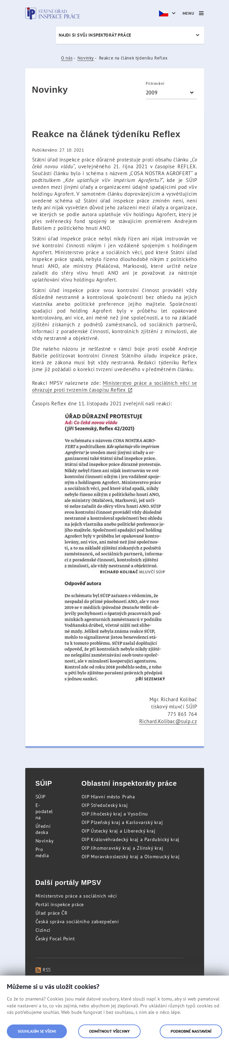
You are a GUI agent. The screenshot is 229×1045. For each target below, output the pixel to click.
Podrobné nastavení (191, 1031)
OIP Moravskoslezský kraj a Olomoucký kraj (131, 856)
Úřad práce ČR (51, 913)
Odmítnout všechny (109, 1031)
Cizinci (43, 930)
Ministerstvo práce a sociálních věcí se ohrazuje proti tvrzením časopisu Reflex (114, 386)
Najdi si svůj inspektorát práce (95, 35)
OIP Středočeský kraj (105, 805)
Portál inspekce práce (59, 904)
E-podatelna (44, 811)
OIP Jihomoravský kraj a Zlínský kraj (122, 848)
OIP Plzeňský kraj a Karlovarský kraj (122, 822)
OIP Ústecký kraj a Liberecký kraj (119, 831)
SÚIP (40, 797)
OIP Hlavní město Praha (108, 797)
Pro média (42, 852)
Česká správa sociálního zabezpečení (77, 921)
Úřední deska (43, 829)
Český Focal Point (55, 939)
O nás (66, 58)
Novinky (85, 58)
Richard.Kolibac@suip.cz (168, 721)
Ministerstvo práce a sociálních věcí (76, 896)
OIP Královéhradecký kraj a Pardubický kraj (131, 839)
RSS (43, 970)
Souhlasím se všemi (37, 1031)
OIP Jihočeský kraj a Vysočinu (115, 814)
